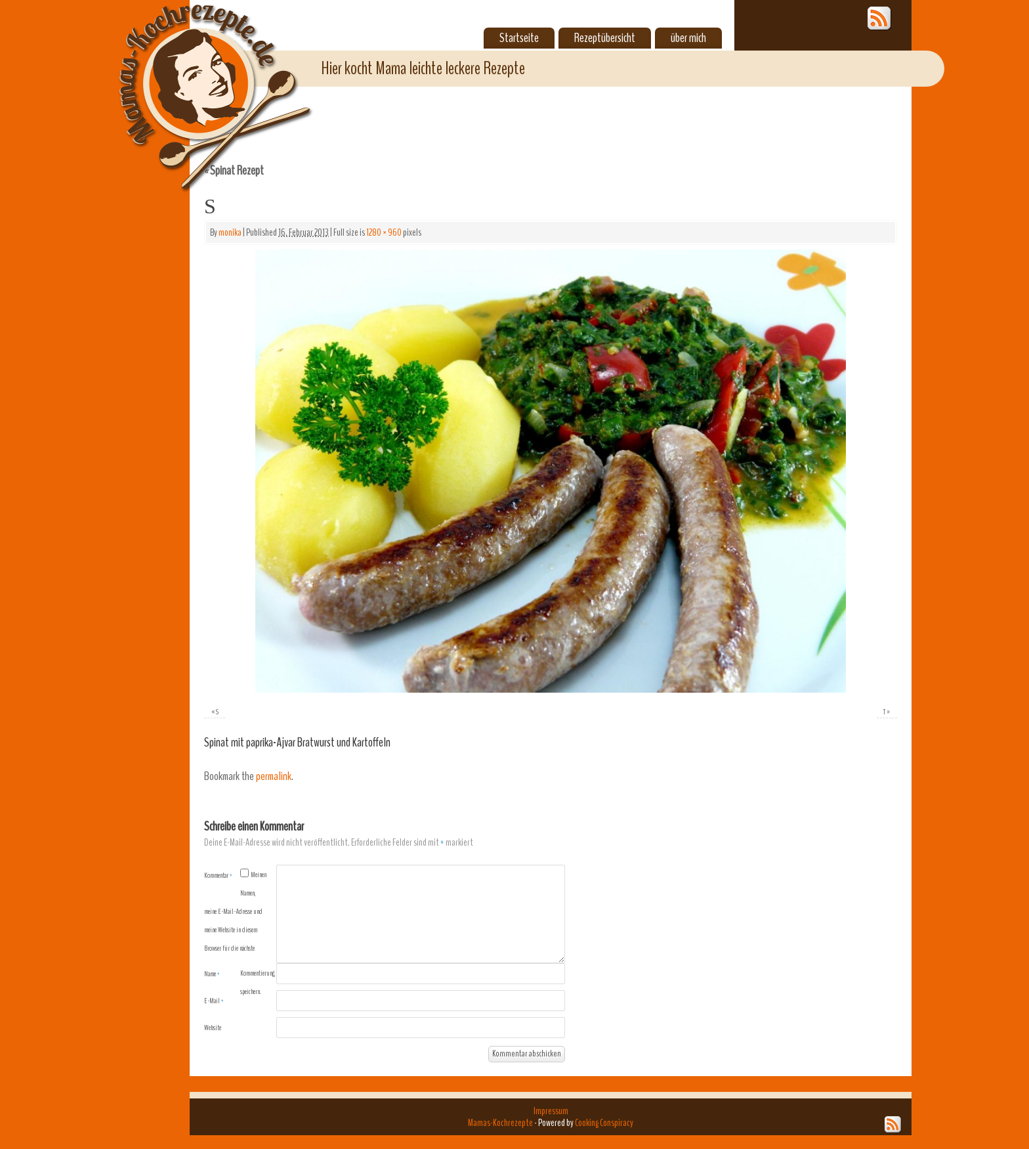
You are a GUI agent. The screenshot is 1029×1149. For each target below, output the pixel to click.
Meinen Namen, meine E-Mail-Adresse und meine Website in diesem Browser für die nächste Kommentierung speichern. (239, 933)
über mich (688, 38)
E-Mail (214, 1000)
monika (230, 232)
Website (212, 1027)
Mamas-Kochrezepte (196, 82)
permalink (273, 776)
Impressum (551, 1111)
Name (212, 973)
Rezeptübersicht (604, 38)
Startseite (519, 38)
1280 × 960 (384, 232)
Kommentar (218, 875)
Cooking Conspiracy (604, 1123)
